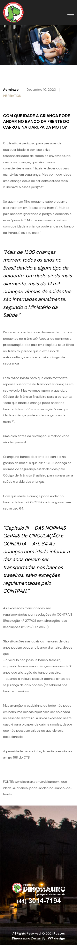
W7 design (56, 938)
